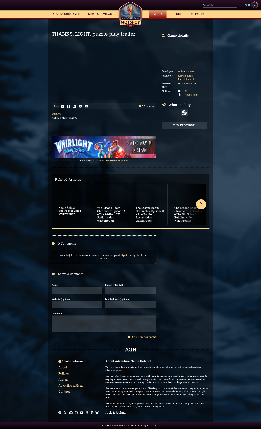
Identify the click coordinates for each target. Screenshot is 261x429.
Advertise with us (70, 385)
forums (103, 258)
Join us (63, 379)
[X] (65, 413)
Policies (63, 373)
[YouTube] (81, 413)
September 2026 (187, 83)
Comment (57, 313)
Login (247, 5)
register (136, 255)
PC (186, 91)
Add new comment (142, 337)
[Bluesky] (97, 413)
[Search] (220, 5)
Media (157, 14)
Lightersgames (186, 71)
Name (55, 285)
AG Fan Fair (199, 14)
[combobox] (220, 5)
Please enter (114, 285)
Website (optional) (61, 299)
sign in (124, 255)
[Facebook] (59, 413)
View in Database (184, 125)
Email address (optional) (117, 299)
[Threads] (87, 413)
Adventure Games (66, 14)
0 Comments (146, 106)
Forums (176, 14)
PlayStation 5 (192, 94)
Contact (64, 392)
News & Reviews (100, 14)
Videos (56, 114)
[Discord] (71, 413)
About (62, 367)
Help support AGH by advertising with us (111, 160)
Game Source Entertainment (186, 77)
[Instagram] (76, 413)
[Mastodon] (92, 413)
